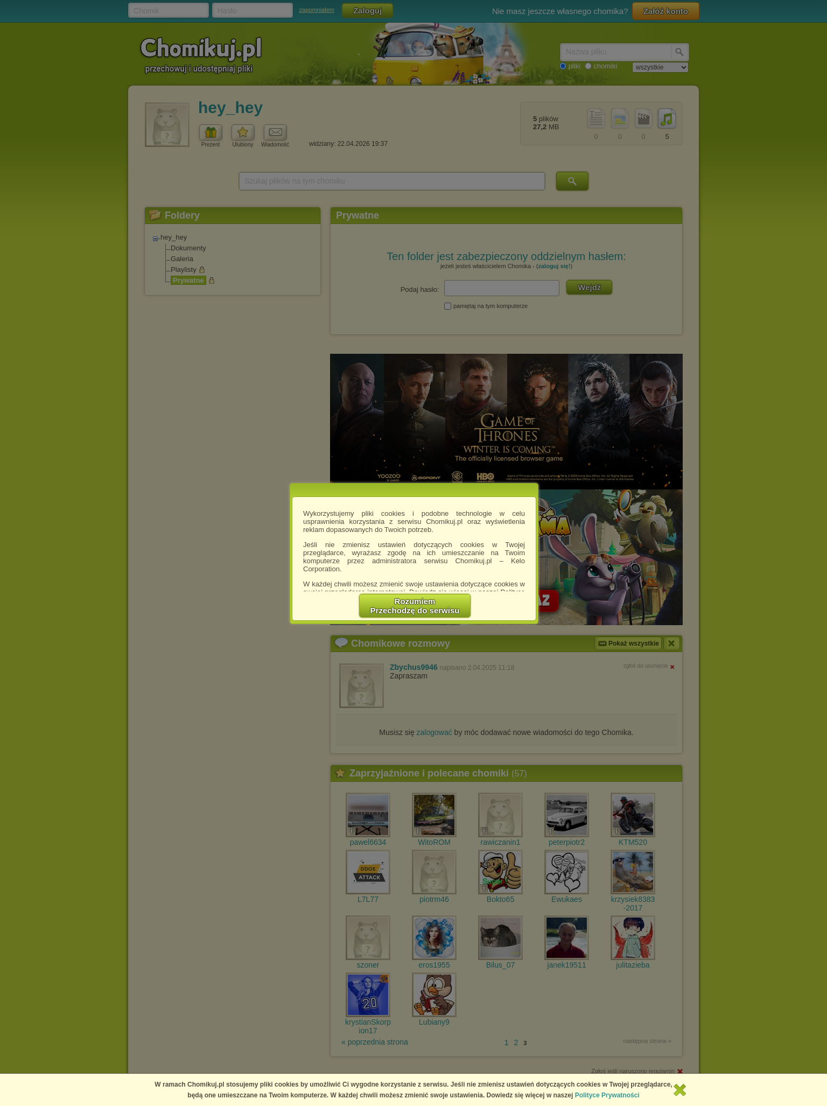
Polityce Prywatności (607, 1095)
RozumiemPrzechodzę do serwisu (415, 606)
